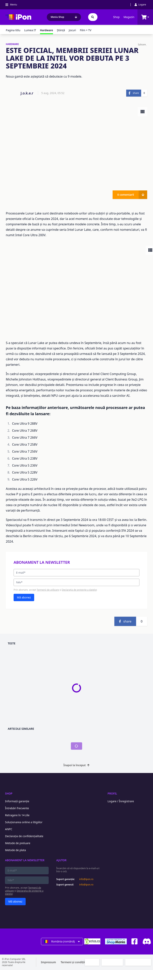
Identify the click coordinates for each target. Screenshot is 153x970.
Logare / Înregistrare (121, 801)
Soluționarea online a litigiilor (24, 822)
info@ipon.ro (86, 879)
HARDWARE (12, 44)
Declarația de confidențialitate (24, 836)
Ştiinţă (61, 30)
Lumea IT (30, 30)
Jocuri (72, 30)
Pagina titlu (13, 30)
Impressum (48, 962)
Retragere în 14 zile (17, 815)
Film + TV (85, 30)
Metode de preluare (17, 843)
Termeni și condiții (73, 962)
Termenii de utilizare (48, 589)
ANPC (8, 829)
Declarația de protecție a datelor (79, 589)
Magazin (128, 17)
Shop (116, 17)
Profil (112, 793)
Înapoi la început (76, 765)
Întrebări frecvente (17, 808)
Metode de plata (15, 850)
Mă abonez (24, 597)
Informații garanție (17, 801)
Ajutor (61, 860)
